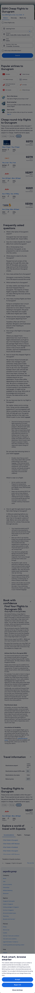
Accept (17, 979)
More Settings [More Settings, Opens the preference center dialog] (17, 990)
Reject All (17, 985)
